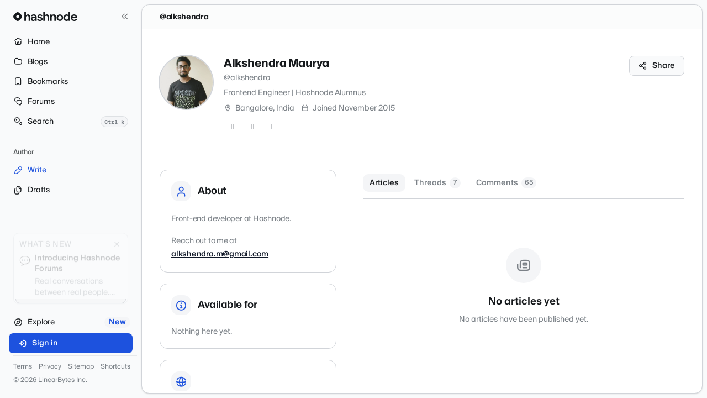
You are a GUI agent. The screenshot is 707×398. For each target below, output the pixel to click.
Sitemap (81, 367)
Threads (437, 183)
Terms (22, 367)
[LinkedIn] (272, 127)
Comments (506, 183)
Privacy (50, 367)
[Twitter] (232, 127)
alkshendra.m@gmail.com (219, 254)
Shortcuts (115, 367)
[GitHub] (252, 127)
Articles (384, 183)
